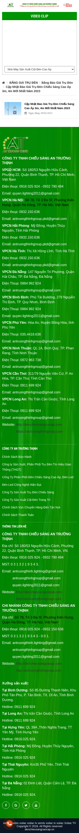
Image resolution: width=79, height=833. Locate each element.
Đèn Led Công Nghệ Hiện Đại (21, 484)
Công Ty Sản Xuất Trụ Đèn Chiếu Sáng (28, 492)
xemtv (41, 823)
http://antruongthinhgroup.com (38, 599)
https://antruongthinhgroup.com (39, 431)
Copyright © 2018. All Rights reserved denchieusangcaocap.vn (39, 828)
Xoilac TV (70, 823)
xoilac (22, 823)
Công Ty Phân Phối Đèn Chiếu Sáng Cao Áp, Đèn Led (38, 477)
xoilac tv (32, 823)
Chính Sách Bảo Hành (17, 456)
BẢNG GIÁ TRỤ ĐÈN (23, 82)
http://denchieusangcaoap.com (39, 424)
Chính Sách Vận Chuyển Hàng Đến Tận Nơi (31, 507)
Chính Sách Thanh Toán (18, 515)
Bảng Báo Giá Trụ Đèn (57, 82)
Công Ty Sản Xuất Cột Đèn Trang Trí (26, 499)
